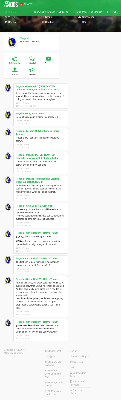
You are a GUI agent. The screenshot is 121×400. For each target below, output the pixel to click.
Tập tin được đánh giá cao (54, 384)
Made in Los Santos (13, 353)
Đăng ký (96, 12)
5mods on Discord (76, 392)
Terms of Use (76, 362)
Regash (24, 38)
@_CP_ (20, 236)
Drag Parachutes (35, 113)
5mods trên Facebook (77, 383)
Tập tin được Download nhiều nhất (53, 373)
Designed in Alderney (14, 350)
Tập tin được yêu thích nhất (53, 363)
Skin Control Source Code (40, 206)
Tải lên (64, 12)
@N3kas (20, 241)
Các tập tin (50, 356)
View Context (22, 103)
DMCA (73, 367)
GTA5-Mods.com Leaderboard (53, 392)
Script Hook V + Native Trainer (42, 233)
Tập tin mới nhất (53, 351)
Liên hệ (73, 351)
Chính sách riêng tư (79, 356)
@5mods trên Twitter (78, 374)
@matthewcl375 (24, 325)
